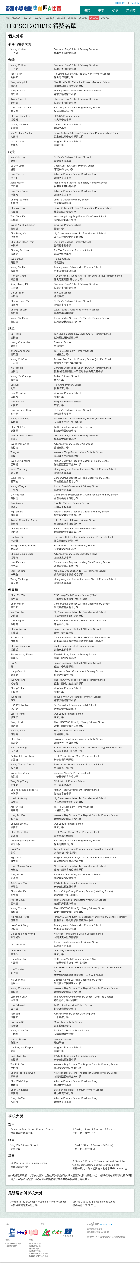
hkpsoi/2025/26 (15, 18)
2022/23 (58, 18)
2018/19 (112, 18)
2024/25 (32, 18)
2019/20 (98, 18)
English (135, 3)
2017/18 (125, 18)
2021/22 (72, 18)
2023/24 (45, 18)
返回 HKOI (120, 3)
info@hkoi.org (106, 1225)
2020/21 (85, 18)
